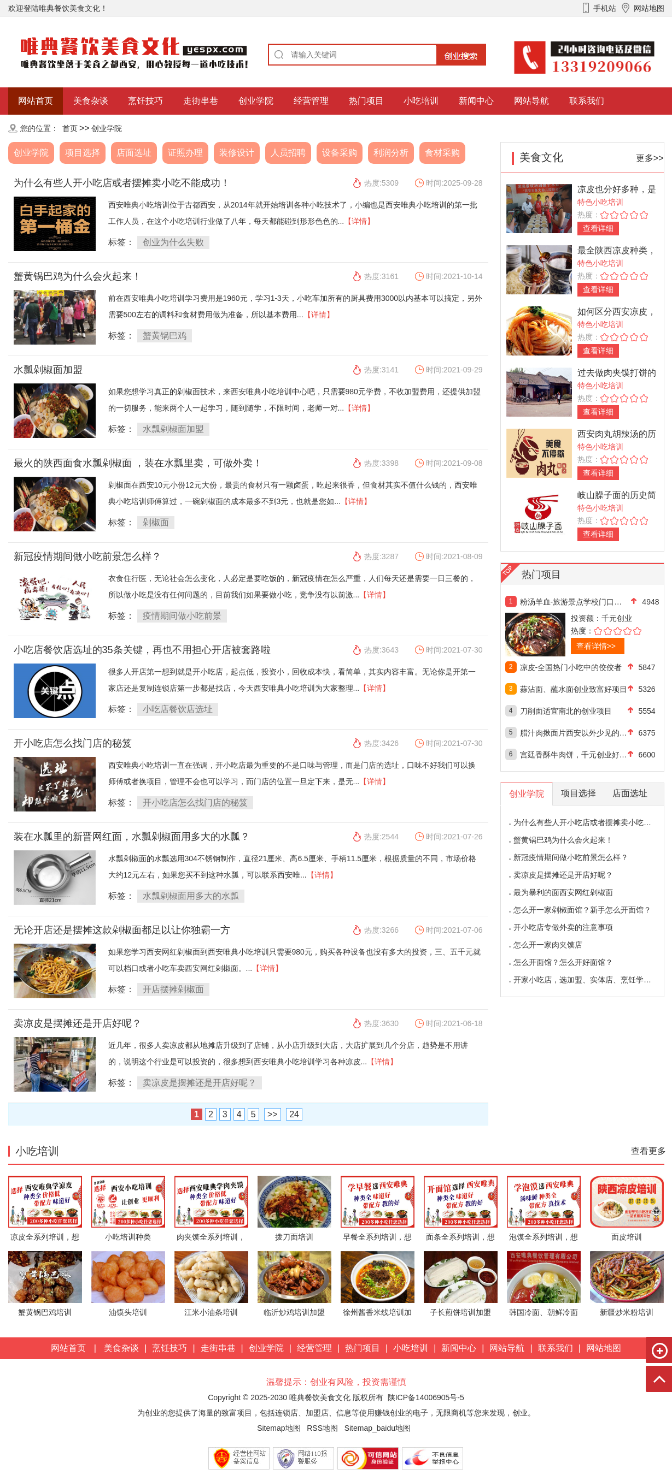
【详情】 (359, 221)
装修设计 (236, 152)
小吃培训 (421, 100)
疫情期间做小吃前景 (182, 615)
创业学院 (255, 100)
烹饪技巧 (145, 100)
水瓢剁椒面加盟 (48, 369)
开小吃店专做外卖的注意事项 (563, 927)
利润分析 (390, 152)
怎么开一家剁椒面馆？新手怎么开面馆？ (582, 909)
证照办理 (185, 152)
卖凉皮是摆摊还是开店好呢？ (78, 1023)
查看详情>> (596, 646)
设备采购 (339, 152)
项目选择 (82, 152)
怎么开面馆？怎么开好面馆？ (563, 962)
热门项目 (366, 100)
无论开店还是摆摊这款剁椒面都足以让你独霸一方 (122, 930)
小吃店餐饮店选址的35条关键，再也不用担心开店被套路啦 (142, 649)
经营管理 (311, 100)
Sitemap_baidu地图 (377, 1428)
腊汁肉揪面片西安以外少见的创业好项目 (574, 732)
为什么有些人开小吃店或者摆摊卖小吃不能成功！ (122, 182)
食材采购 (442, 152)
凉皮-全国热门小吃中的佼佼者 (571, 667)
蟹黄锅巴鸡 (164, 335)
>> (272, 1114)
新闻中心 (476, 100)
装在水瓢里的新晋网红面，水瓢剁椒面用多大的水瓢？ (132, 836)
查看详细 (598, 228)
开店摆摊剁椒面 (173, 989)
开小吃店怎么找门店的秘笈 (73, 743)
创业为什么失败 (173, 242)
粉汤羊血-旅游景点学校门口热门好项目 (574, 601)
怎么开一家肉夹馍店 (547, 944)
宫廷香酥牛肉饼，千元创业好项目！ (574, 754)
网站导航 (531, 100)
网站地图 (603, 1348)
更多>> (650, 158)
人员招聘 (288, 152)
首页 (70, 128)
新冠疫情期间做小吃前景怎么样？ (87, 556)
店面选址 (133, 152)
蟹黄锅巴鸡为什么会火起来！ (78, 276)
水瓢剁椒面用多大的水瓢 (191, 896)
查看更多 (648, 1151)
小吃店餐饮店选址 (178, 709)
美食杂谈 (90, 100)
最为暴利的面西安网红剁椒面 (563, 892)
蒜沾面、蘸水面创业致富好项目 (573, 689)
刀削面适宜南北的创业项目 (566, 711)
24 (294, 1114)
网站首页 (35, 100)
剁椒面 (156, 522)
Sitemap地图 (278, 1428)
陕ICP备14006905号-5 (426, 1397)
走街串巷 (200, 100)
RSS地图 (322, 1428)
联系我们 (586, 100)
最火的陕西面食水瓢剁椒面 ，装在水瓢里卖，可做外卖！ (138, 463)
